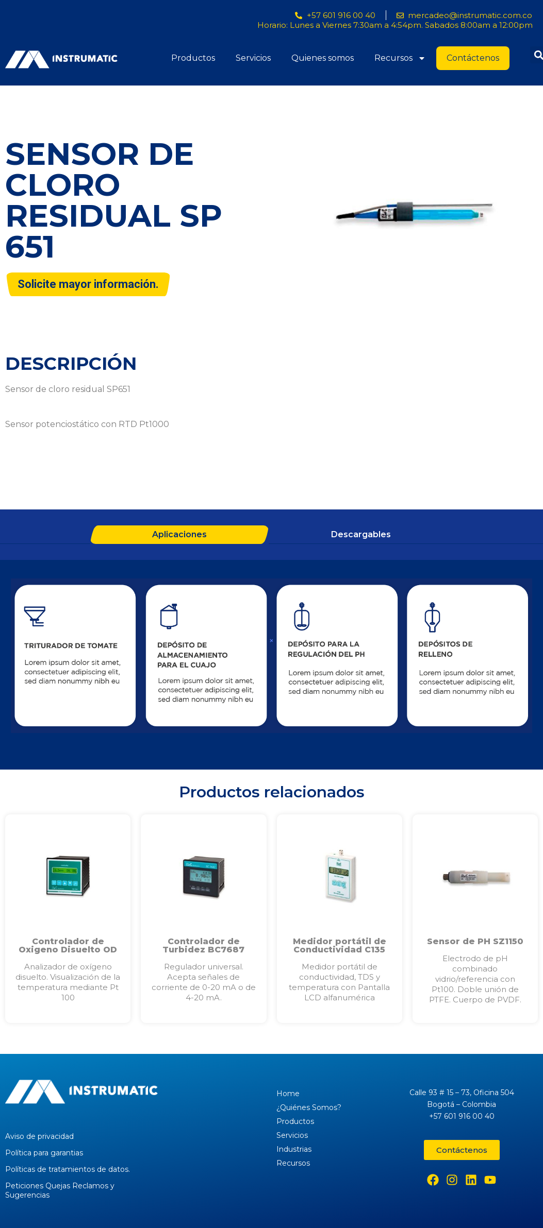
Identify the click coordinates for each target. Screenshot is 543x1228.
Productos (193, 58)
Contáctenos (473, 58)
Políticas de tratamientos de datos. (67, 1169)
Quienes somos (322, 58)
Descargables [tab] (361, 534)
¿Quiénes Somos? (308, 1107)
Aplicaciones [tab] (179, 534)
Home (288, 1093)
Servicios (253, 58)
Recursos (400, 58)
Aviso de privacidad (39, 1136)
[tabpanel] (271, 657)
